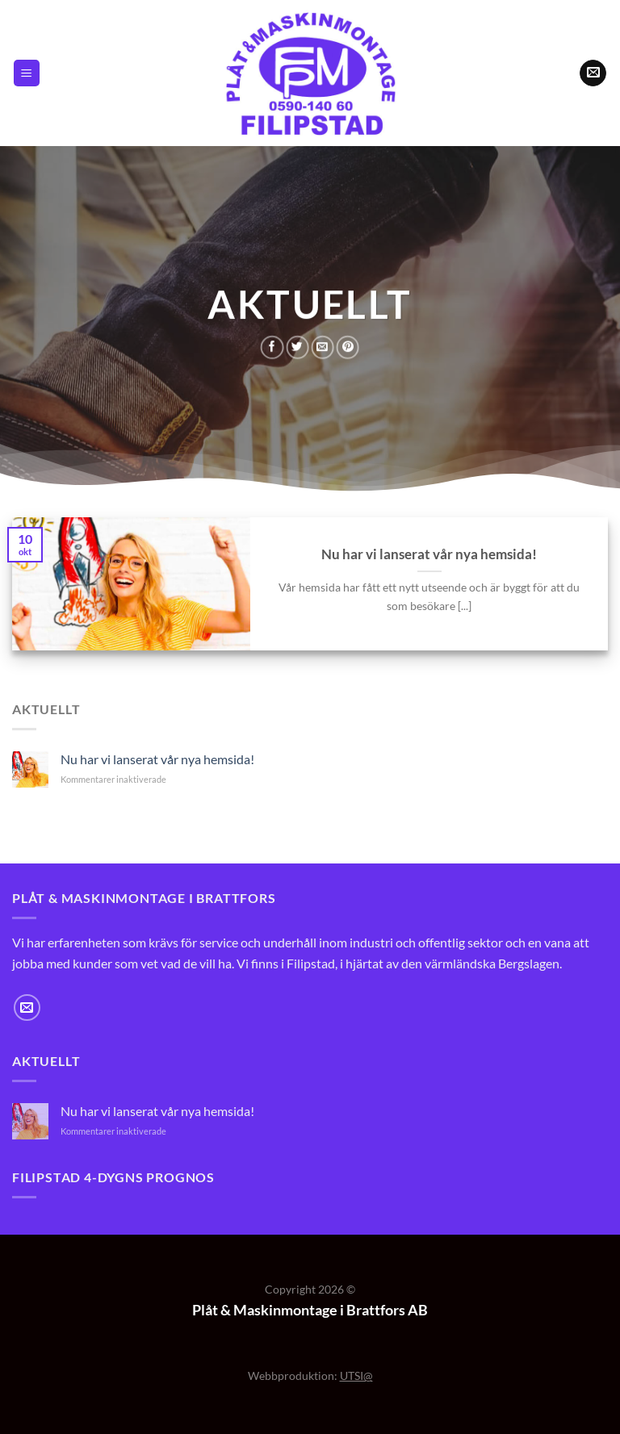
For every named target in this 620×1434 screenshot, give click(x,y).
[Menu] (27, 73)
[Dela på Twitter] (297, 346)
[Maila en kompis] (322, 346)
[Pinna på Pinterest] (348, 346)
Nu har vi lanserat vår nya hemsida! (429, 554)
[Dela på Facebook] (272, 346)
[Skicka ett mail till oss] (593, 73)
